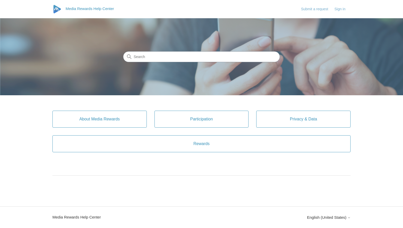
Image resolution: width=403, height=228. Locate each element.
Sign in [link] (339, 9)
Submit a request (314, 9)
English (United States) (329, 217)
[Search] (201, 57)
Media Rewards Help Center (76, 217)
